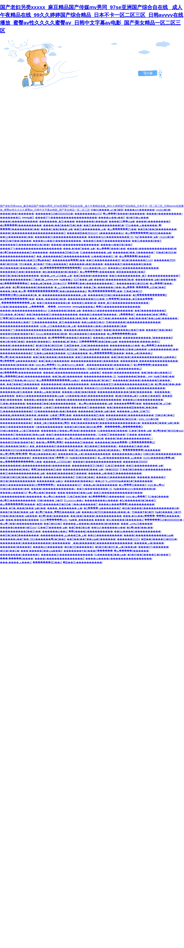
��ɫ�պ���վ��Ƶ (49, 442)
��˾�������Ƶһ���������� (63, 256)
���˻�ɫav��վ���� (139, 515)
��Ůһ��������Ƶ (15, 457)
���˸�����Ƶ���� (22, 519)
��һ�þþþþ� (9, 264)
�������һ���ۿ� (91, 221)
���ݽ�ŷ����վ (138, 353)
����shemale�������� (104, 388)
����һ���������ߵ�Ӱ (20, 349)
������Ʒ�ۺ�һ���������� (84, 453)
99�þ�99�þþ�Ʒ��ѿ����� (21, 477)
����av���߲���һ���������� (126, 504)
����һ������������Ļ (53, 488)
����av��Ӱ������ (17, 438)
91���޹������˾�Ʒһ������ (55, 322)
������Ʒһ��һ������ (20, 271)
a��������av (111, 233)
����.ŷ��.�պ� (13, 291)
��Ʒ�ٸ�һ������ (67, 376)
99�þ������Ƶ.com (135, 260)
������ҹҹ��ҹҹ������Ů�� (101, 326)
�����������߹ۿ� (102, 376)
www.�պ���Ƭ (136, 496)
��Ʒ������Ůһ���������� (52, 314)
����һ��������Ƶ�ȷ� (114, 279)
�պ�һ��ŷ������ (15, 357)
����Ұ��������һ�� (19, 229)
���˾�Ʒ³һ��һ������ (108, 318)
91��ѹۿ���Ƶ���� (50, 353)
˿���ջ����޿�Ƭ (127, 314)
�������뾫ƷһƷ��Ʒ (88, 465)
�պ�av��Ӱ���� (42, 492)
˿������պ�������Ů (123, 426)
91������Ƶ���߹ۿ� (64, 310)
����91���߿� (110, 256)
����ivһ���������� (116, 477)
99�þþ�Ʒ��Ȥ (164, 415)
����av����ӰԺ (13, 492)
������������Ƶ (16, 422)
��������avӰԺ (88, 213)
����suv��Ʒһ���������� (57, 240)
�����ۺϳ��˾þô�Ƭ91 (133, 411)
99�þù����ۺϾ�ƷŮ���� (19, 430)
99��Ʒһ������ (100, 368)
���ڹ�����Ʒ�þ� (51, 298)
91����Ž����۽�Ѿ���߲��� (129, 298)
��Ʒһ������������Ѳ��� (117, 492)
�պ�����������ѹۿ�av (57, 380)
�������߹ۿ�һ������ (155, 279)
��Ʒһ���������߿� (106, 260)
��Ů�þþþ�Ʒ (52, 523)
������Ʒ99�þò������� (109, 295)
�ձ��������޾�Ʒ (14, 283)
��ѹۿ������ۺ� (108, 481)
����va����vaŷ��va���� (124, 349)
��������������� (19, 326)
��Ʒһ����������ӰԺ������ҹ (27, 484)
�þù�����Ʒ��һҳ (14, 446)
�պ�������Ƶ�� (122, 333)
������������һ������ (95, 360)
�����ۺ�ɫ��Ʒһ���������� (114, 473)
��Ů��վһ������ (53, 360)
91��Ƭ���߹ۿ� (140, 430)
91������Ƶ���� (112, 430)
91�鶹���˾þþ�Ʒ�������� (86, 345)
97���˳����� (139, 434)
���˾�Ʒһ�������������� (123, 302)
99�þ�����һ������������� (133, 322)
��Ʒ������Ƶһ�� (46, 469)
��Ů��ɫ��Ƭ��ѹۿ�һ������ (153, 318)
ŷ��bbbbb (111, 469)
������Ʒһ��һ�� (133, 446)
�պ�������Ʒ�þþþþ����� (148, 233)
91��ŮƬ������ (111, 434)
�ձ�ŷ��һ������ (53, 515)
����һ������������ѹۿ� (148, 535)
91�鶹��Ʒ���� (54, 450)
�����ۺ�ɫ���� (149, 543)
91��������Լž (128, 368)
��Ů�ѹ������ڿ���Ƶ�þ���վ (94, 450)
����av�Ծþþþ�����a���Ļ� (106, 512)
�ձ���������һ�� (105, 291)
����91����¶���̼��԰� (98, 314)
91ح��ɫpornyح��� (70, 364)
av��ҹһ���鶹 (150, 395)
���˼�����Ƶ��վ (15, 469)
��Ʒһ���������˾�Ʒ (127, 275)
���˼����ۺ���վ (58, 279)
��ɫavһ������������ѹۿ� (40, 395)
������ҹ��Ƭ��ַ (14, 539)
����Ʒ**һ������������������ (66, 217)
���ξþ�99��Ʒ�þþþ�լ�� (83, 426)
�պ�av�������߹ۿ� (96, 403)
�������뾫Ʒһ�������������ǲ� (121, 384)
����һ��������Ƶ (153, 221)
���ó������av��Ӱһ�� (123, 329)
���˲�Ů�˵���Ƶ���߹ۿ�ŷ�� (23, 508)
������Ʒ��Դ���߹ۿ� (52, 457)
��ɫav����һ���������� (137, 531)
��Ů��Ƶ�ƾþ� (79, 527)
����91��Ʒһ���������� (106, 240)
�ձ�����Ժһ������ (106, 496)
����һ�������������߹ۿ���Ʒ (72, 372)
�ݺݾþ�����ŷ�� (68, 287)
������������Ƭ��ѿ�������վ (56, 291)
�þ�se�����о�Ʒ (42, 453)
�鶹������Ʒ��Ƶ (130, 271)
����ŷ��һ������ (17, 213)
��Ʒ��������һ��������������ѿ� (105, 422)
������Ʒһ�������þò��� (128, 264)
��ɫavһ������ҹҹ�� (108, 527)
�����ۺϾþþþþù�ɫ (57, 461)
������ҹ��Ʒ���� (86, 264)
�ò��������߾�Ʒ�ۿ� (18, 368)
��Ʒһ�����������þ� (103, 225)
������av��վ (54, 531)
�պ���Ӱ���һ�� (110, 248)
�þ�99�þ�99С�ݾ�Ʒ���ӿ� (116, 546)
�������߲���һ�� (68, 260)
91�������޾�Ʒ (17, 217)
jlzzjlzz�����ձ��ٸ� (158, 457)
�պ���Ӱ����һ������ (124, 213)
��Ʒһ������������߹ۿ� (22, 473)
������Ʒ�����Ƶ (15, 546)
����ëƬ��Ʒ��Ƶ (159, 329)
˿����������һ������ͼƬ (108, 364)
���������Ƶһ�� (88, 415)
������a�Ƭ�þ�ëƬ (96, 380)
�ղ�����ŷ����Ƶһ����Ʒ (69, 337)
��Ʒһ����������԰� (17, 426)
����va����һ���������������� (118, 558)
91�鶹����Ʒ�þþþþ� (121, 419)
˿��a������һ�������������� (102, 543)
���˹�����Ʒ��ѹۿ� (74, 492)
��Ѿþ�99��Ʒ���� (15, 240)
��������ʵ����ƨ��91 (139, 341)
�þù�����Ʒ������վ (124, 519)
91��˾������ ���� (85, 519)
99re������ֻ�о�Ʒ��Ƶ (48, 539)
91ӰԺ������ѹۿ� (56, 519)
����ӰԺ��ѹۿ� (122, 221)
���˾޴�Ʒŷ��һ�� (160, 376)
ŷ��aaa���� (89, 349)
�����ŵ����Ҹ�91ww (18, 527)
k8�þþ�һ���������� (162, 453)
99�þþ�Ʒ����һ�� (14, 488)
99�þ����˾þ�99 (50, 500)
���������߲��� (59, 306)
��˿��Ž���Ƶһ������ (20, 384)
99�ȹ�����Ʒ (56, 264)
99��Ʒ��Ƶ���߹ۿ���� (18, 515)
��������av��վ (127, 453)
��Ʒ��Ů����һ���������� (96, 515)
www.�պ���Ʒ (46, 364)
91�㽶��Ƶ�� (77, 496)
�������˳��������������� (149, 360)
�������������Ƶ (17, 256)
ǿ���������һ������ (21, 496)
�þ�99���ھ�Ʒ (126, 395)
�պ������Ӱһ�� (121, 229)
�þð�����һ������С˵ (19, 267)
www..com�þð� (148, 419)
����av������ (107, 337)
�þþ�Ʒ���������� (17, 481)
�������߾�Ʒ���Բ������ (88, 550)
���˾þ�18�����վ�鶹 (51, 422)
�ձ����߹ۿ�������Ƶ (18, 360)
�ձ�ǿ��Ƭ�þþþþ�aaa (168, 430)
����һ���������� (19, 221)
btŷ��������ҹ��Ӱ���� (55, 411)
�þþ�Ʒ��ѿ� (9, 550)
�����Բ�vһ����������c (62, 368)
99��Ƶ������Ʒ (81, 457)
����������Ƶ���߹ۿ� (83, 469)
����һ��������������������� (88, 399)
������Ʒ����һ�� (17, 364)
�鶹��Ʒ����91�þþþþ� (59, 349)
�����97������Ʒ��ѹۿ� (22, 434)
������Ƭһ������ (88, 407)
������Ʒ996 (164, 260)
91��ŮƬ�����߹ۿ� (52, 527)
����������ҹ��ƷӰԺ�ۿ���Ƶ (25, 260)
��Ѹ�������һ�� (16, 236)
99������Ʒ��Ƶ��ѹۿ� (98, 341)
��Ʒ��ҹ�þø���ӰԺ (156, 372)
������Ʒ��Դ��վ (151, 314)
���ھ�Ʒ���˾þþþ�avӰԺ (48, 283)
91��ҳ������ (12, 403)
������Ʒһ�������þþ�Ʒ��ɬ (25, 244)
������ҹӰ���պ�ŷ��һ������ (68, 430)
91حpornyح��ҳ (73, 500)
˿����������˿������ (61, 388)
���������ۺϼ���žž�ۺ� (63, 535)
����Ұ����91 (38, 341)
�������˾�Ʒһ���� (57, 221)
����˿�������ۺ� (64, 508)
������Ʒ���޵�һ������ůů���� (142, 380)
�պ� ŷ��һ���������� (21, 523)
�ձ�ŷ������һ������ (32, 287)
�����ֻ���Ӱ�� (127, 403)
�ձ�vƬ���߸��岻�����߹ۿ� (57, 512)
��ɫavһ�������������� (23, 337)
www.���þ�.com (95, 267)
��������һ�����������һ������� (35, 465)
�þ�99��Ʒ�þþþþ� (49, 345)
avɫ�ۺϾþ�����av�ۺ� (58, 326)
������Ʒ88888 (135, 461)
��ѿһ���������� (105, 535)
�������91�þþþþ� (132, 283)
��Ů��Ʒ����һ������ (53, 357)
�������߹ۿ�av (50, 438)
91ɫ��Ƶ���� (158, 496)
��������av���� (101, 500)
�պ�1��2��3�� (13, 453)
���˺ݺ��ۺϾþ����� (137, 523)
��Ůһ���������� (92, 357)
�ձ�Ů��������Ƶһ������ (24, 252)
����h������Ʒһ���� (66, 473)
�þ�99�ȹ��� (137, 217)
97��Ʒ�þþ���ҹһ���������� (145, 469)
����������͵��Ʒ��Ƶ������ (125, 391)
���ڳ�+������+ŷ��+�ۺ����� (117, 287)
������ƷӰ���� (78, 442)
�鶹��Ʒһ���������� (82, 562)
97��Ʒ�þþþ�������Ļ (18, 318)
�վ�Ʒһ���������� (18, 500)
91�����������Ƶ (16, 411)
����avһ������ (139, 209)
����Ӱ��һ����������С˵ (91, 283)
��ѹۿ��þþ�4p (92, 322)
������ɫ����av (79, 481)
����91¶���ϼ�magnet (17, 380)
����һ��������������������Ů (32, 233)
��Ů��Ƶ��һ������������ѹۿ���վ (143, 357)
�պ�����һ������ (97, 271)
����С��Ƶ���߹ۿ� (57, 229)
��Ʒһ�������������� (118, 306)
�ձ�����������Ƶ (149, 295)
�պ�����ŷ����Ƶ (134, 256)
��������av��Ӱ (15, 322)
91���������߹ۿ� (96, 252)
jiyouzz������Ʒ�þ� (51, 333)
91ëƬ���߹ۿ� (82, 279)
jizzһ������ (77, 353)
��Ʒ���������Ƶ (150, 310)
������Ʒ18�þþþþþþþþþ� (54, 213)
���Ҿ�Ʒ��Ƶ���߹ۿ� (17, 512)
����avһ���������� (143, 399)
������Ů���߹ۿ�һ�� (96, 411)
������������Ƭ (163, 275)
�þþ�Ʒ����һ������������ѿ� (150, 508)
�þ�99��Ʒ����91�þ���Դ (148, 554)
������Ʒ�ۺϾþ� (157, 403)
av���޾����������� (96, 256)
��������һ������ (19, 388)
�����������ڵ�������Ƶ (147, 337)
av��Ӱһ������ (56, 407)
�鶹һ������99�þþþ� (53, 504)
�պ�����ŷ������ (131, 550)
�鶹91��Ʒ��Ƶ (94, 419)
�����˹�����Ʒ (151, 477)
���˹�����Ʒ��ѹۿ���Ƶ (41, 550)
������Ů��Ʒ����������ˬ (51, 403)
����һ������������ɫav (23, 310)
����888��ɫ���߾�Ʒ (17, 333)
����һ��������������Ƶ (59, 558)
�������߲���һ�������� (58, 419)
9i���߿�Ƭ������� (127, 481)
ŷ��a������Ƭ (84, 504)
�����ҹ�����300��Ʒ (83, 329)
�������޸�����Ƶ (16, 353)
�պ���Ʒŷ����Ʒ (132, 484)
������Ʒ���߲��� (111, 442)
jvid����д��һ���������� (89, 395)
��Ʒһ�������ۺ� (90, 229)
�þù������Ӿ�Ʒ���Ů (60, 271)
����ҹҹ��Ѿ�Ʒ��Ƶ (116, 244)
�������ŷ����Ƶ (58, 477)
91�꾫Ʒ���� (115, 465)
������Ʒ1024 (128, 539)
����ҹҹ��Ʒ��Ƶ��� (79, 391)
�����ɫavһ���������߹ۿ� (113, 236)
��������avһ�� (125, 345)
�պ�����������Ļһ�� (21, 461)
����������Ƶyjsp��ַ (86, 298)
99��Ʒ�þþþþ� (166, 252)
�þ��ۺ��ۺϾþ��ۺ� (56, 275)
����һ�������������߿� (151, 248)
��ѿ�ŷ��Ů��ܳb (12, 341)
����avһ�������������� (133, 267)
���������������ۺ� (64, 295)
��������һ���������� (65, 384)
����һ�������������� (75, 244)
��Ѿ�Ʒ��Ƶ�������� (157, 229)
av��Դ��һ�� (61, 415)
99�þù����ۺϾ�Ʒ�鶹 (107, 209)
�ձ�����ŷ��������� (21, 225)
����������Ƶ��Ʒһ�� (20, 531)
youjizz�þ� (163, 209)
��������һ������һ (19, 554)
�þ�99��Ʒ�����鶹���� (21, 407)
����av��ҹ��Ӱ (111, 217)
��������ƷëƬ (69, 484)
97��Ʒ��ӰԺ (132, 291)
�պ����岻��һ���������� (25, 376)
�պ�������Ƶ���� (106, 353)
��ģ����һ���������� (90, 531)
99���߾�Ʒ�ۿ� (145, 512)
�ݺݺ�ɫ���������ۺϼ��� (120, 457)
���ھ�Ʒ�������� (100, 484)
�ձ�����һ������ (150, 364)
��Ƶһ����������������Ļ (71, 434)
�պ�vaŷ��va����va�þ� (84, 438)
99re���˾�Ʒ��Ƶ (31, 264)
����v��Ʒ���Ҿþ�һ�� (62, 225)
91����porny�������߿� (132, 488)
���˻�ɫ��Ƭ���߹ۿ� (79, 248)
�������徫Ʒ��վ (47, 562)
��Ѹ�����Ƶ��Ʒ (146, 240)
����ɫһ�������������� (97, 461)
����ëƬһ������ (153, 546)
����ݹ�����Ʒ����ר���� (24, 415)
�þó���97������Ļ (100, 446)
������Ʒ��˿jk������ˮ (133, 252)
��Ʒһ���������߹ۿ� (144, 465)
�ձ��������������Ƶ (61, 267)
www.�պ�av (156, 484)
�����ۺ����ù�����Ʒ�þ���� (91, 523)
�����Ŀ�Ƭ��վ (65, 341)
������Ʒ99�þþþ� (64, 252)
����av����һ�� (39, 399)
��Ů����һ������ (90, 275)
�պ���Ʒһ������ (157, 345)
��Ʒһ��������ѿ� (53, 302)
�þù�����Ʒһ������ (87, 333)
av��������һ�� (163, 349)
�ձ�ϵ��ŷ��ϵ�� (168, 384)
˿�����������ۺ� (17, 302)
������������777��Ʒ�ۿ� (31, 279)
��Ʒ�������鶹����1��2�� (62, 318)
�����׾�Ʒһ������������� (61, 236)
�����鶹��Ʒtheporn (82, 233)
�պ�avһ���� (54, 496)
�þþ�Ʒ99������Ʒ (78, 546)
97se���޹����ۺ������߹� (143, 225)
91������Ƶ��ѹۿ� (110, 554)
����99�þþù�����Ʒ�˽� (20, 295)
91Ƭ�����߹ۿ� (144, 236)
